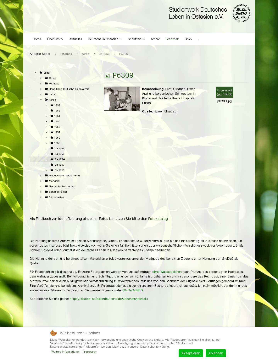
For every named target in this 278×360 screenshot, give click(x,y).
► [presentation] (41, 79)
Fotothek (172, 40)
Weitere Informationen (65, 351)
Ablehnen (215, 353)
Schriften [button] (136, 40)
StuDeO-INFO (133, 291)
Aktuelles (75, 40)
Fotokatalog (158, 219)
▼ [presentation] (35, 73)
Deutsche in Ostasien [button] (105, 40)
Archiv (155, 40)
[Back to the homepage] (209, 13)
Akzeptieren (190, 353)
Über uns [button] (55, 40)
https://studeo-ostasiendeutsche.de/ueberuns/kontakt (109, 300)
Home (37, 40)
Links (188, 40)
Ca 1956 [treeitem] (59, 160)
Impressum (90, 351)
